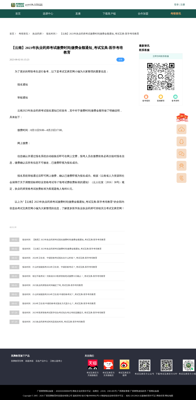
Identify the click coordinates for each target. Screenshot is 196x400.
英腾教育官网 (17, 361)
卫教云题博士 (56, 361)
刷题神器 (29, 361)
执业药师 (38, 33)
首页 (13, 33)
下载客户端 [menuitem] (109, 13)
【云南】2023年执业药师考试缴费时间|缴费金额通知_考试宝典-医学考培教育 (99, 33)
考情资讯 (173, 13)
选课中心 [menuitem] (48, 13)
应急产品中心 (42, 361)
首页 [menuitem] (18, 13)
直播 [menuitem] (78, 13)
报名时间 (52, 33)
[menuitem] (175, 13)
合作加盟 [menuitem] (143, 13)
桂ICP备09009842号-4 (90, 396)
